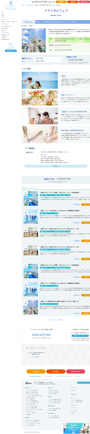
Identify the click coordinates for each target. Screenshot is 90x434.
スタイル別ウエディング (6, 26)
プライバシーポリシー (49, 376)
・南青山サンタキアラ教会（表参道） (31, 392)
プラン (3, 17)
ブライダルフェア (5, 24)
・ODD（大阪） (73, 390)
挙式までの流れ (5, 28)
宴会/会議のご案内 (5, 39)
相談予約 (36, 371)
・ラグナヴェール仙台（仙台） (53, 390)
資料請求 (56, 371)
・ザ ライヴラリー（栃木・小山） (31, 412)
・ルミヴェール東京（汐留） (30, 399)
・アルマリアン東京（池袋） (30, 404)
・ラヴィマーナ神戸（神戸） (30, 425)
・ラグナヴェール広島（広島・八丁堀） (54, 408)
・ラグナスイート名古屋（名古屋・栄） (54, 399)
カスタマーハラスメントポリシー (64, 376)
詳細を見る (77, 204)
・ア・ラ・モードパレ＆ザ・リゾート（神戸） (33, 423)
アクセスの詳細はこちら (35, 357)
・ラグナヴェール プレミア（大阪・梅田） (32, 420)
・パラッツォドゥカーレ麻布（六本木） (32, 402)
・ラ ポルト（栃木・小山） (29, 411)
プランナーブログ (5, 32)
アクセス (11, 46)
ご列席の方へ (11, 44)
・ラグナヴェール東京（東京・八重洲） (32, 393)
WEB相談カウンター (6, 35)
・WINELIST (72, 413)
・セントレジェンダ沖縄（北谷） (53, 416)
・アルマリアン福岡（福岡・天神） (54, 417)
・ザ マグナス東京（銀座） (29, 397)
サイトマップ (78, 376)
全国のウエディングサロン (80, 336)
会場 (2, 15)
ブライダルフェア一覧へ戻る (56, 320)
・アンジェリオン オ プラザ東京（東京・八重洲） (33, 395)
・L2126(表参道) (28, 414)
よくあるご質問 (11, 48)
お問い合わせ (4, 37)
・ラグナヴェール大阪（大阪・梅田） (31, 422)
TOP (2, 12)
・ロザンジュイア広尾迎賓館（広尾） (31, 400)
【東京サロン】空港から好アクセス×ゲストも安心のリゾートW (59, 229)
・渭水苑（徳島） (73, 394)
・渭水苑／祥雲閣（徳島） (52, 410)
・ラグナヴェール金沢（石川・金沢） (54, 402)
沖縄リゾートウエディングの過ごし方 (9, 21)
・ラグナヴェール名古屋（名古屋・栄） (54, 401)
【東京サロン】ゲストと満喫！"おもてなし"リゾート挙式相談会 (59, 192)
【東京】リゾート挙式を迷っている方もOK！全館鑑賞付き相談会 (60, 211)
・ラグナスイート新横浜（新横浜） (31, 407)
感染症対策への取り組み (35, 376)
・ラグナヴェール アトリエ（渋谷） (31, 406)
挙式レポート (4, 30)
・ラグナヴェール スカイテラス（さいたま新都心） (34, 409)
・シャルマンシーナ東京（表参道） (31, 390)
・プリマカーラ (73, 407)
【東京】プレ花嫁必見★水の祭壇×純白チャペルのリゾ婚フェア (59, 301)
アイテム (3, 19)
